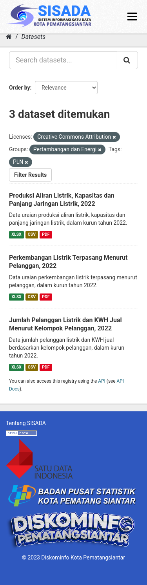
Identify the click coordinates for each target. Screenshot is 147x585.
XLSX (16, 234)
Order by (19, 87)
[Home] (9, 36)
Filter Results (30, 175)
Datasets (33, 36)
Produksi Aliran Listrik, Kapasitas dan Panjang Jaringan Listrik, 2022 (61, 199)
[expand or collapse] (132, 16)
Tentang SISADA (26, 423)
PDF (45, 234)
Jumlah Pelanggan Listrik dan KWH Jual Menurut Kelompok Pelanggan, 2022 (65, 324)
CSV (32, 234)
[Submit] (127, 60)
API (101, 381)
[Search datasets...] (63, 60)
